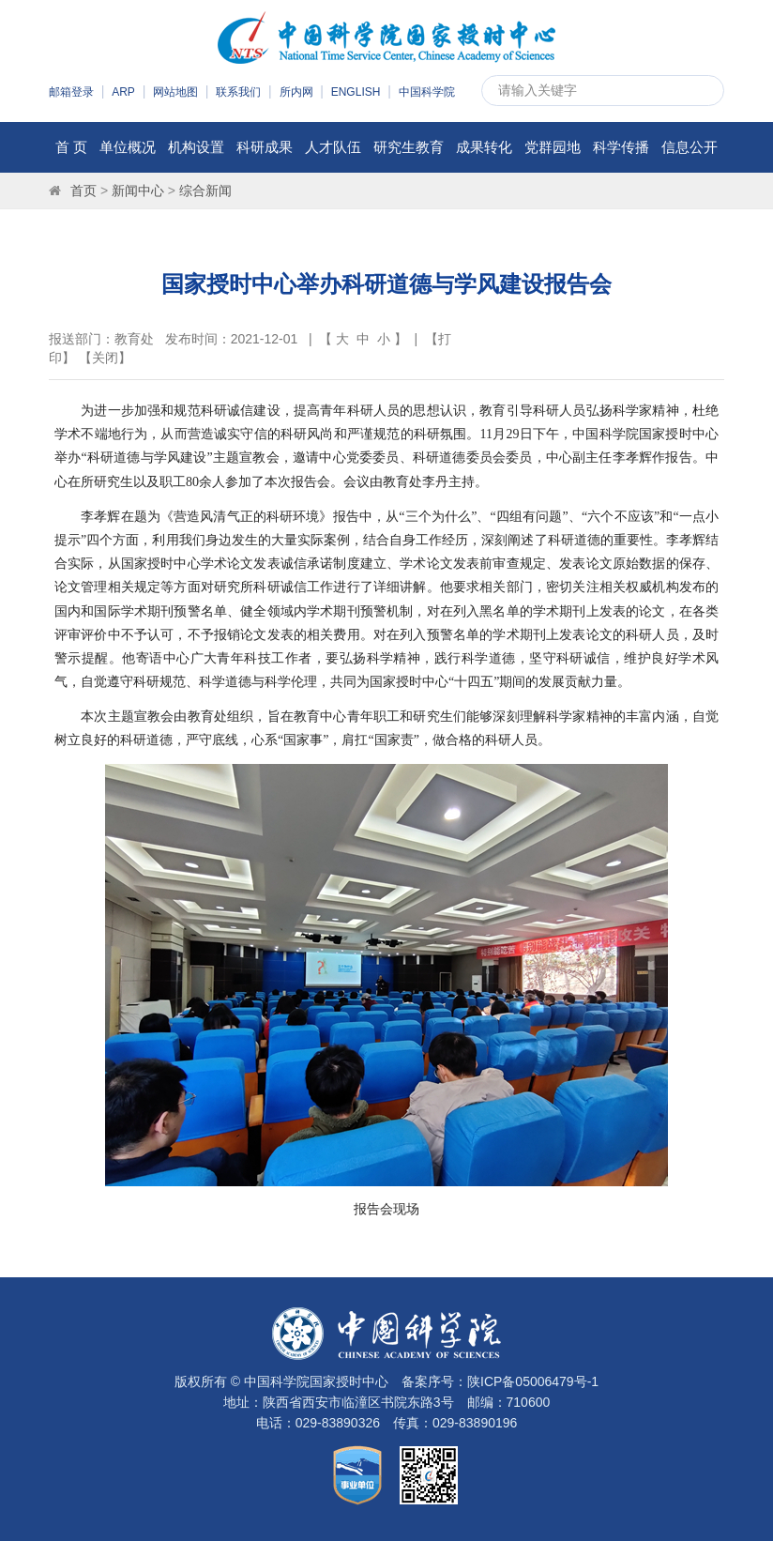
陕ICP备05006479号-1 (533, 1381)
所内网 (296, 92)
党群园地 (552, 147)
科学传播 (621, 147)
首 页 (71, 147)
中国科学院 (427, 92)
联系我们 (238, 92)
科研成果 (264, 147)
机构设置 (196, 147)
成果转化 (484, 147)
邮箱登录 (71, 92)
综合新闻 (205, 190)
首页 (83, 190)
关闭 (105, 357)
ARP (123, 92)
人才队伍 (333, 147)
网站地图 (175, 92)
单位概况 (127, 147)
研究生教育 (408, 147)
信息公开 (689, 147)
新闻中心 (138, 190)
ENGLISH (356, 92)
